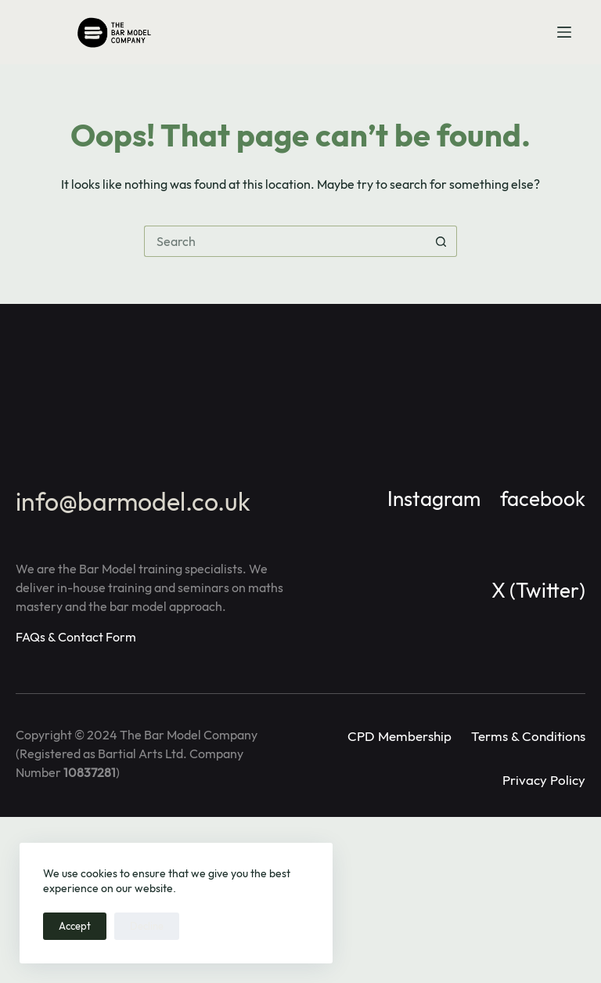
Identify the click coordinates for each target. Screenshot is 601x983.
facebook (542, 498)
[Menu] (564, 32)
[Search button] (441, 241)
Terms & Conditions (528, 736)
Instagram (433, 498)
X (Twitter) (538, 590)
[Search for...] (285, 241)
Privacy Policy (543, 780)
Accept (75, 926)
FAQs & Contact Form (76, 637)
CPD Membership (399, 736)
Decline (147, 926)
